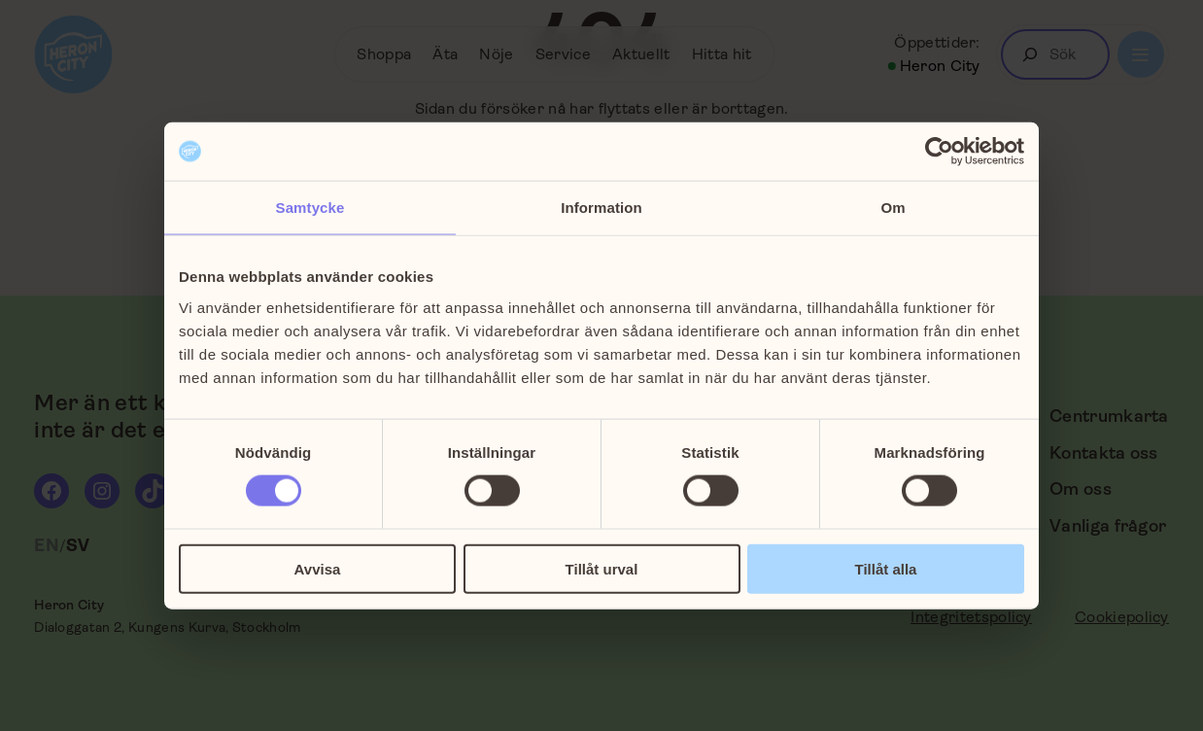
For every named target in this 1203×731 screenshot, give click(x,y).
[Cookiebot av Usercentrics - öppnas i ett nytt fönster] (939, 151)
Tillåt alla (886, 568)
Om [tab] (892, 207)
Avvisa (317, 568)
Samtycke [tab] (310, 207)
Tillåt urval (602, 568)
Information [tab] (601, 207)
